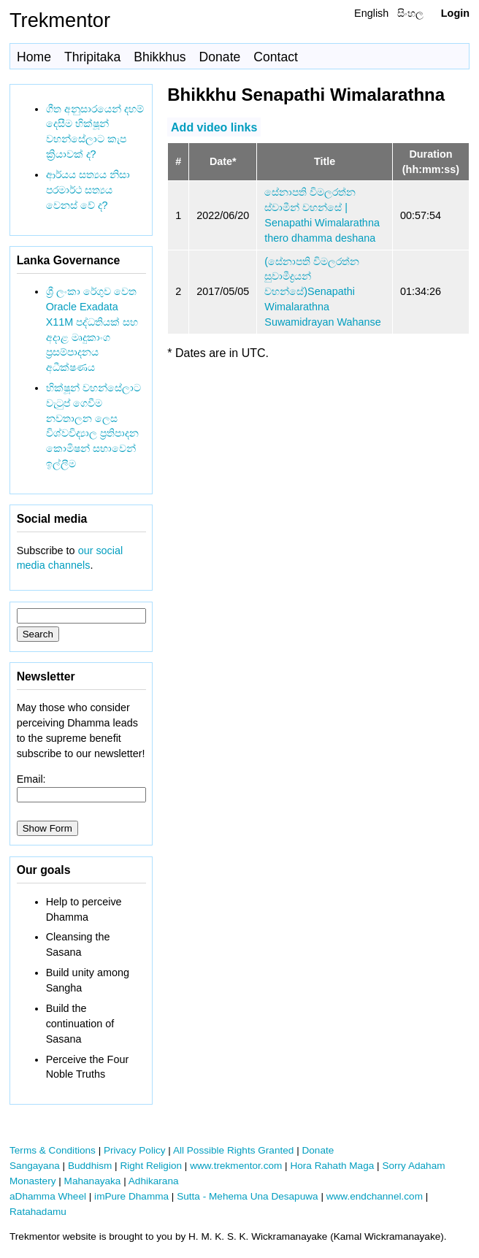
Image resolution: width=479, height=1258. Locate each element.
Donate (220, 57)
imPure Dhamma (131, 1196)
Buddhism (90, 1165)
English (371, 13)
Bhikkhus (159, 57)
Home (34, 57)
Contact (275, 57)
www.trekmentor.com (236, 1165)
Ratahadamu (37, 1211)
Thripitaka (92, 57)
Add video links (214, 126)
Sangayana (34, 1165)
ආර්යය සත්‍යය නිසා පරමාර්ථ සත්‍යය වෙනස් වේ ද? (88, 190)
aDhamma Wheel (47, 1196)
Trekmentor (59, 20)
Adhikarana (154, 1180)
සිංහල (410, 13)
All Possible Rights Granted (233, 1150)
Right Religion (151, 1165)
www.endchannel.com (374, 1196)
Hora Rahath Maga (332, 1165)
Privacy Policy (135, 1150)
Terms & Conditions (52, 1150)
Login (455, 13)
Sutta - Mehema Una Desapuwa (247, 1196)
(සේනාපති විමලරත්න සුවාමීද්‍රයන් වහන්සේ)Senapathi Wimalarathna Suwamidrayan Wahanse (322, 292)
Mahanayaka (92, 1180)
